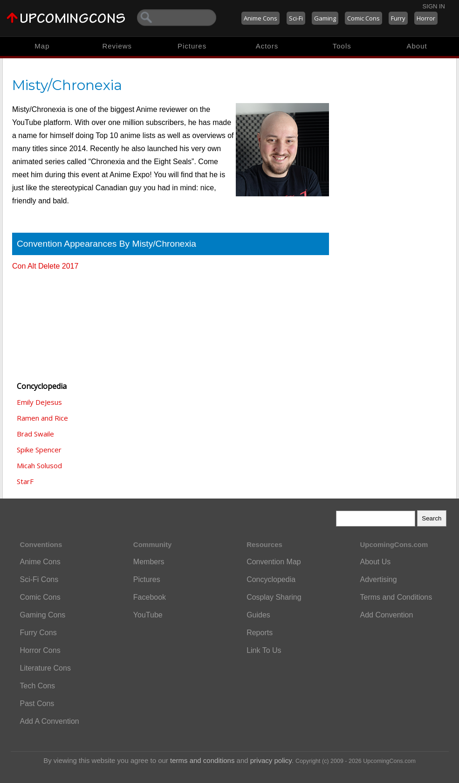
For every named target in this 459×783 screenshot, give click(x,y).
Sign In (434, 6)
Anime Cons (260, 18)
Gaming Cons (43, 615)
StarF (25, 481)
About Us (375, 562)
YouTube (148, 615)
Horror (426, 18)
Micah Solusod (39, 465)
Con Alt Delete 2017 (45, 266)
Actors (267, 46)
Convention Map (274, 562)
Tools (342, 46)
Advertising (378, 579)
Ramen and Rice (42, 418)
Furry (398, 18)
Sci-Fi (296, 18)
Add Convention (386, 615)
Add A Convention (49, 721)
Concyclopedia (271, 579)
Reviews (117, 46)
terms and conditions (202, 760)
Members (148, 562)
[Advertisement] (58, 321)
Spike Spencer (39, 449)
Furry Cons (38, 633)
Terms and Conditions (396, 597)
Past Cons (37, 703)
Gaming (325, 18)
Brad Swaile (35, 433)
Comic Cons (363, 18)
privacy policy (271, 760)
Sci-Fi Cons (39, 579)
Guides (258, 615)
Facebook (149, 597)
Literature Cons (45, 668)
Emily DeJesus (39, 402)
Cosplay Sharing (274, 597)
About (416, 46)
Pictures (192, 46)
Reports (260, 633)
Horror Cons (40, 650)
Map (41, 46)
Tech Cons (37, 686)
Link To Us (264, 650)
